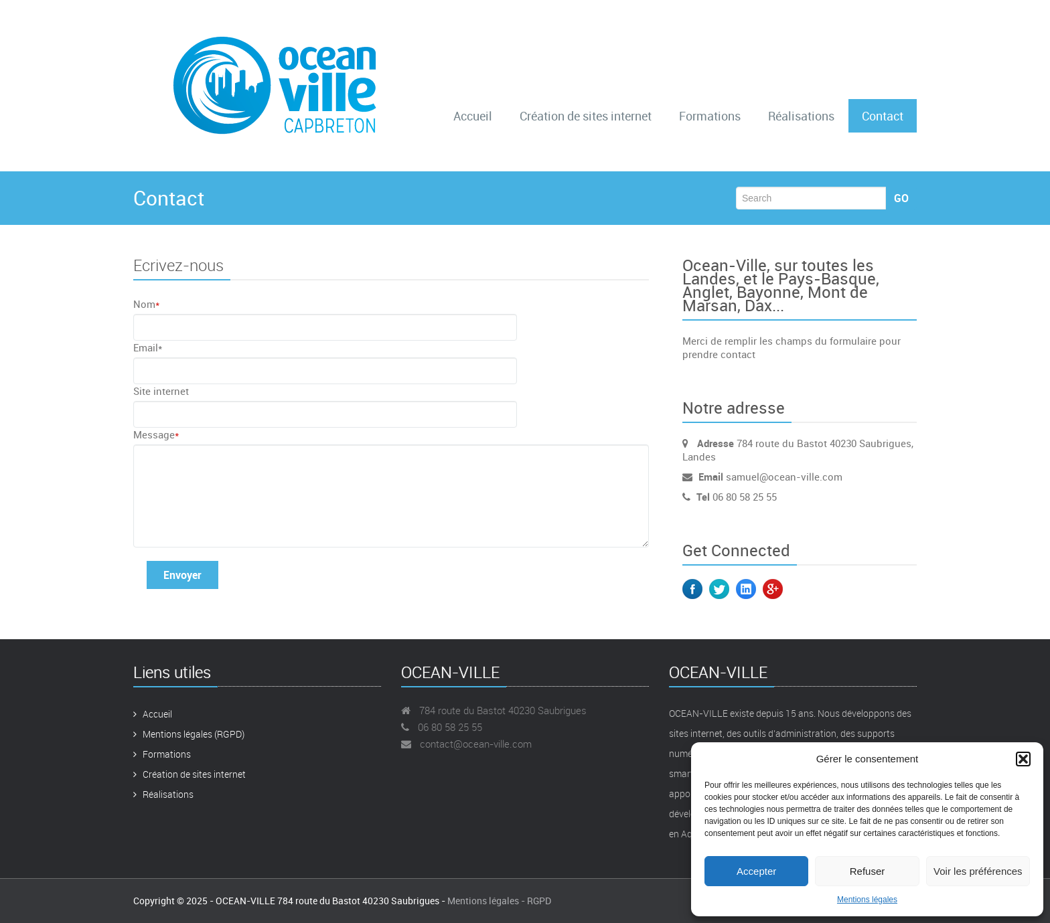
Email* (147, 347)
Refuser (867, 871)
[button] (1023, 759)
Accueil (472, 116)
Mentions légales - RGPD (499, 900)
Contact (882, 116)
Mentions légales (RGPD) (188, 734)
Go (901, 198)
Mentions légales (867, 899)
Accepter (756, 871)
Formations (710, 116)
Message (156, 434)
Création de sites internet (586, 116)
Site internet (161, 391)
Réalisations (801, 116)
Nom (146, 304)
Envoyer (182, 575)
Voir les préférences (978, 871)
